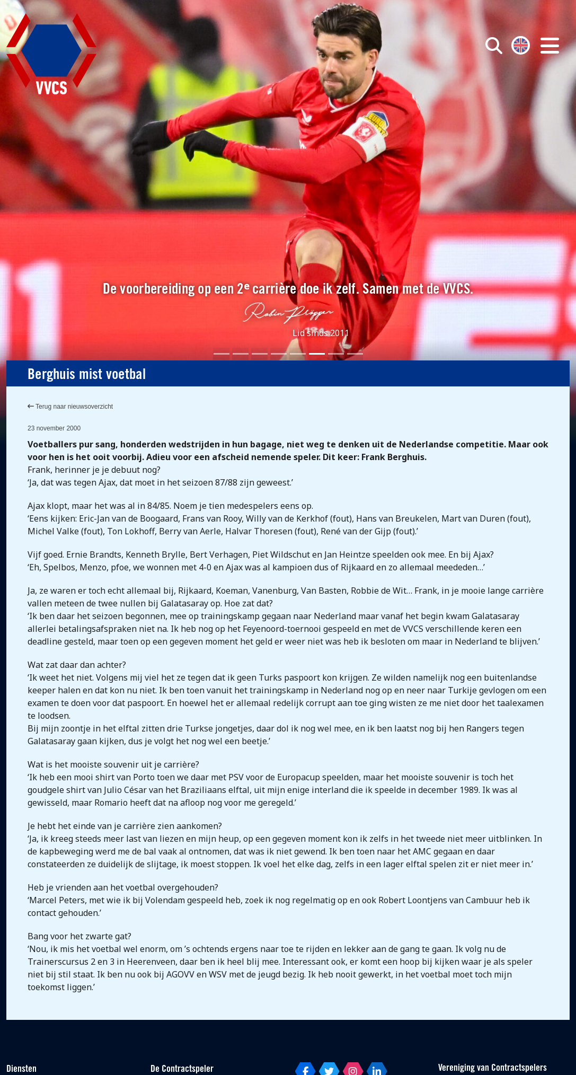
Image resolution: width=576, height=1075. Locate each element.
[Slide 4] (279, 354)
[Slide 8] (355, 354)
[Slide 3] (260, 354)
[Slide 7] (336, 354)
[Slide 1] (221, 354)
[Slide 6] (317, 354)
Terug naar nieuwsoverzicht (70, 406)
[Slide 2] (241, 354)
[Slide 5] (298, 354)
